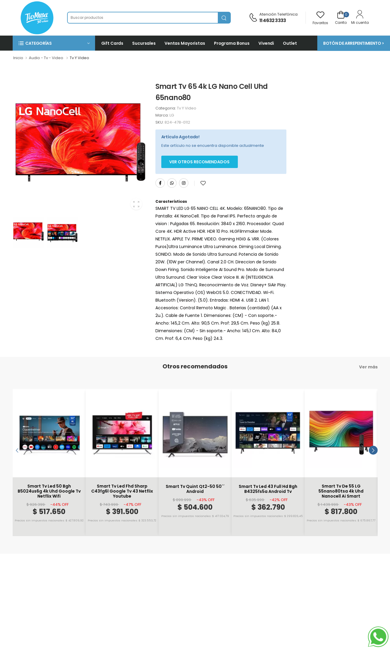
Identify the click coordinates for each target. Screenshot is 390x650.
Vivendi (266, 43)
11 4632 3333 (272, 20)
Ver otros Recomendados (199, 162)
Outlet (290, 43)
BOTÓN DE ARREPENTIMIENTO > (353, 43)
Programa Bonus (232, 43)
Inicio (18, 58)
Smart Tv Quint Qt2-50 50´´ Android (195, 489)
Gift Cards (112, 43)
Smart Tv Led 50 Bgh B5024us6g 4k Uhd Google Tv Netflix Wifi (49, 491)
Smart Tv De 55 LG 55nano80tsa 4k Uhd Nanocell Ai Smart (341, 491)
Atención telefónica (278, 14)
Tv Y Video (79, 58)
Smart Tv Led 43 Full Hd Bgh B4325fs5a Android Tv (268, 489)
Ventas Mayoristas (185, 43)
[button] (54, 43)
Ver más (368, 367)
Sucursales (144, 43)
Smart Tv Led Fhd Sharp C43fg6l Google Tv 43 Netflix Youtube (122, 491)
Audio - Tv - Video (46, 58)
